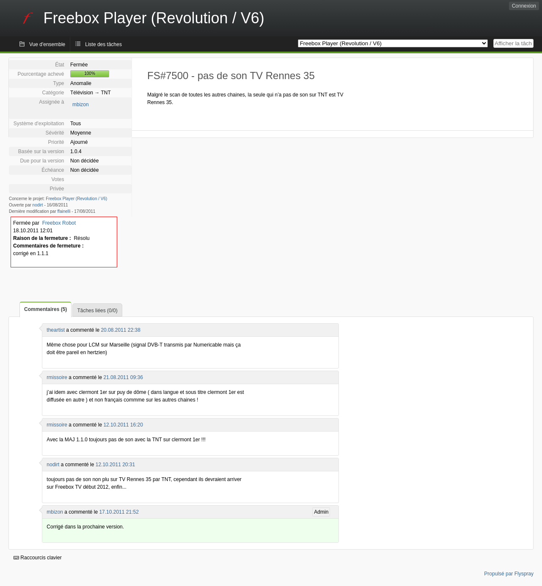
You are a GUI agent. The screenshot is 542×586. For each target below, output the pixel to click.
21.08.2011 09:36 (123, 377)
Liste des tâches (103, 44)
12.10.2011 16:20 (123, 425)
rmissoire (57, 377)
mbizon (80, 104)
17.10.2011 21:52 (118, 512)
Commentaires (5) (45, 309)
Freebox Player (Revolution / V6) (76, 198)
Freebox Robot (59, 223)
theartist (56, 330)
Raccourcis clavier (38, 558)
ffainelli (64, 211)
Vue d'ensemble (47, 44)
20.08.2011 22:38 (120, 330)
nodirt (38, 205)
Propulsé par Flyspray (509, 574)
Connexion (524, 6)
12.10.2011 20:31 (115, 465)
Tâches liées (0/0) (97, 311)
